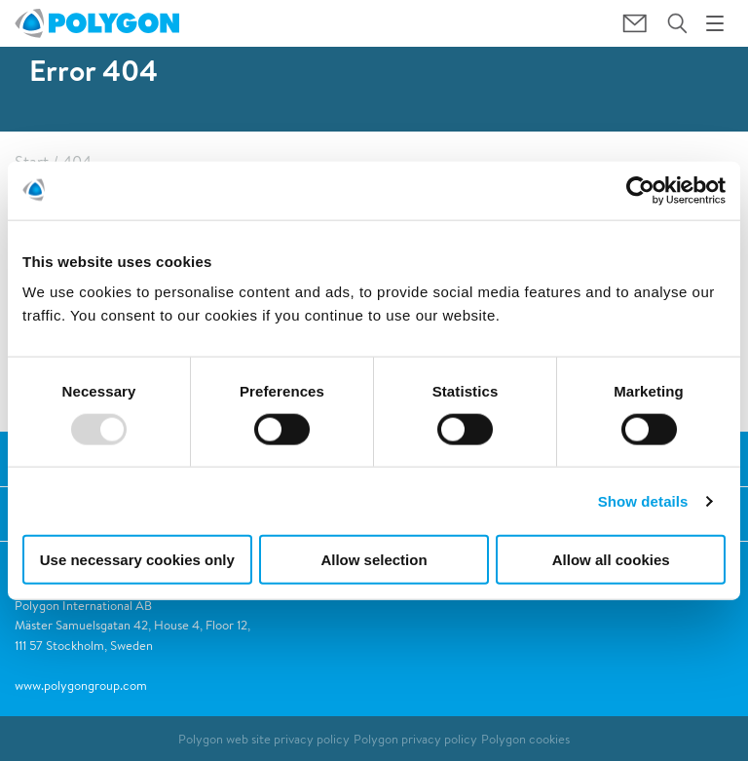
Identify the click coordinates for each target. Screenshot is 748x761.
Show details (643, 500)
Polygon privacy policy (415, 739)
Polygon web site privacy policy (264, 739)
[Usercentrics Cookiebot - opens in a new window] (640, 190)
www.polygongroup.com (81, 685)
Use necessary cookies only (137, 560)
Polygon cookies (525, 739)
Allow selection (373, 560)
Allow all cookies (611, 560)
